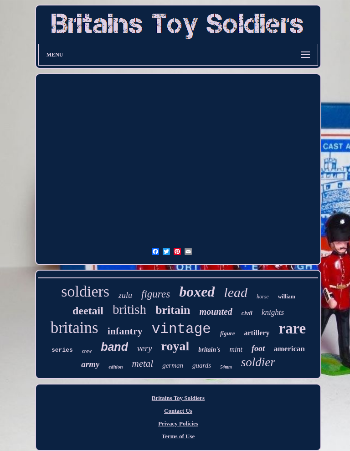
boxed (197, 291)
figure (227, 333)
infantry (125, 331)
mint (236, 349)
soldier (258, 362)
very (144, 348)
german (172, 365)
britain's (209, 349)
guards (201, 365)
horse (263, 296)
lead (235, 292)
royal (175, 346)
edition (115, 366)
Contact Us (178, 410)
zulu (125, 295)
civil (247, 313)
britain (172, 310)
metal (143, 363)
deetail (87, 311)
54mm (226, 366)
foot (258, 348)
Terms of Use (178, 436)
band (114, 346)
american (289, 348)
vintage (181, 329)
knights (273, 312)
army (90, 364)
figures (155, 294)
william (286, 296)
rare (292, 328)
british (129, 309)
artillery (256, 333)
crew (87, 351)
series (62, 350)
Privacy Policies (178, 423)
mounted (216, 312)
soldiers (85, 291)
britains (74, 328)
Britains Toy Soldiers (178, 398)
